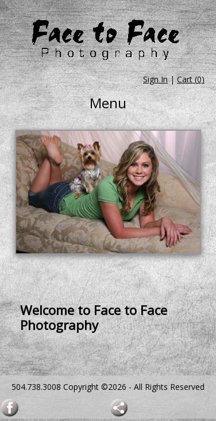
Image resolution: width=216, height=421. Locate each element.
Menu (108, 102)
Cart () (191, 79)
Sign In (155, 79)
